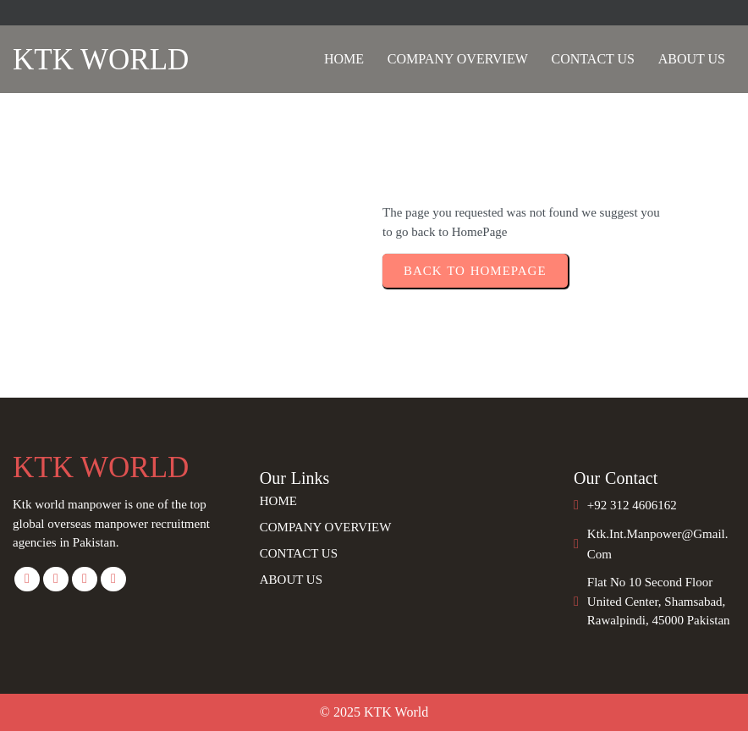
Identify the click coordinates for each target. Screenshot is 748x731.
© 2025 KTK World (374, 712)
